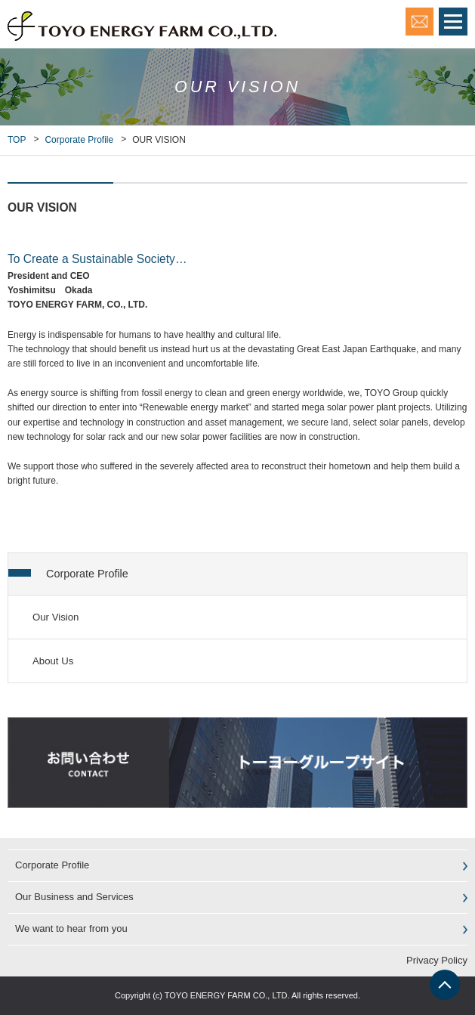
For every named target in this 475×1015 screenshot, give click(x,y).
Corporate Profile (79, 140)
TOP (17, 140)
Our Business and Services (74, 896)
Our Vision (55, 617)
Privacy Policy (436, 960)
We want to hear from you (71, 928)
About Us (52, 661)
